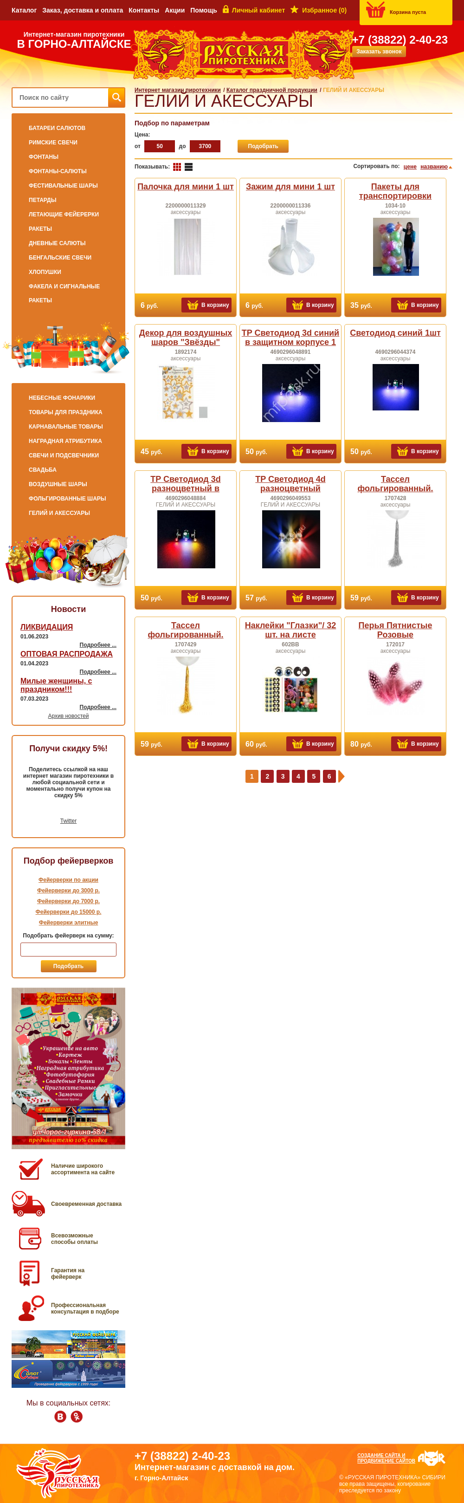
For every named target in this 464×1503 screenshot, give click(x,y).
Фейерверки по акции (68, 880)
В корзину (215, 305)
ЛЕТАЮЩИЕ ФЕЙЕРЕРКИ (64, 214)
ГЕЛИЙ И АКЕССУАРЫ (59, 513)
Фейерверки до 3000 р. (68, 890)
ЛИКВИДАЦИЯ (46, 627)
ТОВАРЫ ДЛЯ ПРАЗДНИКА (66, 412)
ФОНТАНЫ (43, 157)
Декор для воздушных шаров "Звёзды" (185, 337)
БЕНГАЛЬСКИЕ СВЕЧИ (60, 257)
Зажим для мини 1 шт (290, 186)
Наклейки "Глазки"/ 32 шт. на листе (290, 630)
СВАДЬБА (43, 470)
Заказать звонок (378, 51)
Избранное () (324, 10)
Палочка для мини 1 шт (185, 186)
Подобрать (263, 146)
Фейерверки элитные (68, 922)
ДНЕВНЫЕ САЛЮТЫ (57, 243)
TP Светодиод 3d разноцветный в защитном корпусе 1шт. (185, 488)
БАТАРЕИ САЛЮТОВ (57, 128)
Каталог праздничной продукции (271, 90)
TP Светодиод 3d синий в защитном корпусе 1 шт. (290, 342)
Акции (175, 10)
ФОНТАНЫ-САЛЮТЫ (58, 171)
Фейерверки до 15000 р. (69, 912)
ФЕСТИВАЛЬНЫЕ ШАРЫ (63, 185)
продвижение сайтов (386, 1461)
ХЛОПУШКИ (45, 272)
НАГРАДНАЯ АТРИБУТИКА (65, 441)
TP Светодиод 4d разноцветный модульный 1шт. (290, 488)
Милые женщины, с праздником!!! (56, 685)
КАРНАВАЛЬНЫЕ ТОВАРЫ (66, 426)
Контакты (144, 10)
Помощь (203, 10)
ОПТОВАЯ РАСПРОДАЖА (66, 654)
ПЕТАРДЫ (42, 200)
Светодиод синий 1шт (395, 333)
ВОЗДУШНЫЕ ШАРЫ (58, 484)
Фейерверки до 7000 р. (68, 901)
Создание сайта (378, 1455)
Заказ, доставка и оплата (82, 10)
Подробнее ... (98, 645)
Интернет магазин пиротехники (178, 90)
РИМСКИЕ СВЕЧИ (53, 142)
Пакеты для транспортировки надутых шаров (395, 196)
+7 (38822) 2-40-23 (400, 39)
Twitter (68, 821)
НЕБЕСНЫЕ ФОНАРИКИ (62, 398)
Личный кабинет (258, 10)
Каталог (24, 10)
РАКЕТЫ (40, 229)
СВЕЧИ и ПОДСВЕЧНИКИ (64, 455)
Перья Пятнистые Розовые (395, 630)
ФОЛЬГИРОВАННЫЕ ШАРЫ (67, 498)
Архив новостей (68, 716)
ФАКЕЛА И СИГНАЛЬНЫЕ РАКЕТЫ (64, 293)
